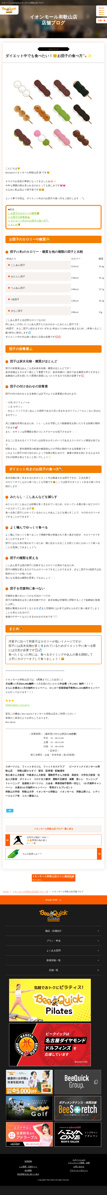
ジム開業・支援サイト (28, 1167)
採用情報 (28, 1161)
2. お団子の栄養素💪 (19, 217)
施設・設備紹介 (53, 931)
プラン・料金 (54, 940)
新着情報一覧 (54, 960)
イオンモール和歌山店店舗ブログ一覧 (30, 891)
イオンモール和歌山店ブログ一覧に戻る (53, 829)
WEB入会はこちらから (17, 705)
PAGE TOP (54, 900)
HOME (6, 891)
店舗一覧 (101, 20)
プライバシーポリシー (79, 1170)
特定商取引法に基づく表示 (28, 1174)
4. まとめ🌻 (14, 224)
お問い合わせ (78, 1167)
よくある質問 (54, 950)
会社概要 (28, 1170)
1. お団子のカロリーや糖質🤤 (23, 213)
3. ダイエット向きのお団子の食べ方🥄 (28, 220)
